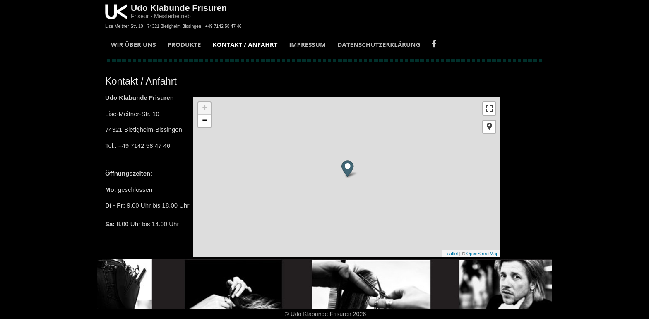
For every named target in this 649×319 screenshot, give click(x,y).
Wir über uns (133, 44)
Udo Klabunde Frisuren (179, 7)
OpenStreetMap (482, 253)
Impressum (307, 44)
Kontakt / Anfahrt (244, 44)
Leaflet (451, 253)
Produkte (184, 44)
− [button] (204, 121)
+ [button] (204, 108)
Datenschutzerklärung (378, 44)
